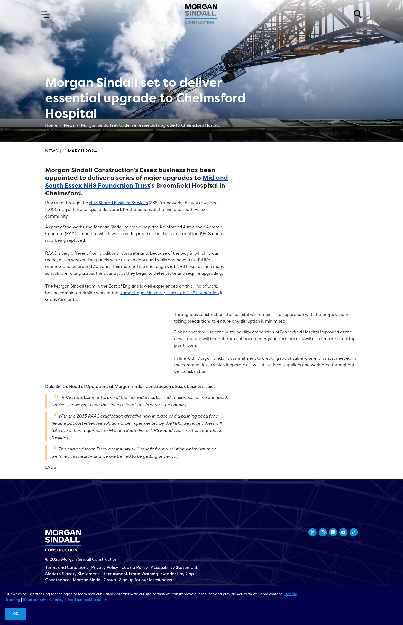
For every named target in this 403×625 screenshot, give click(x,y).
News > (71, 125)
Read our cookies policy (87, 599)
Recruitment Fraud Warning (130, 573)
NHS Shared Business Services (118, 202)
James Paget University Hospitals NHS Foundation (169, 293)
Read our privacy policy (43, 599)
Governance (57, 580)
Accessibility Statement (174, 567)
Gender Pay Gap (177, 573)
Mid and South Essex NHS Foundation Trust (136, 181)
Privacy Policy (104, 567)
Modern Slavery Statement (72, 573)
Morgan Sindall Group (94, 580)
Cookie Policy (134, 567)
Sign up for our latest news (145, 580)
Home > (53, 125)
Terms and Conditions (66, 567)
